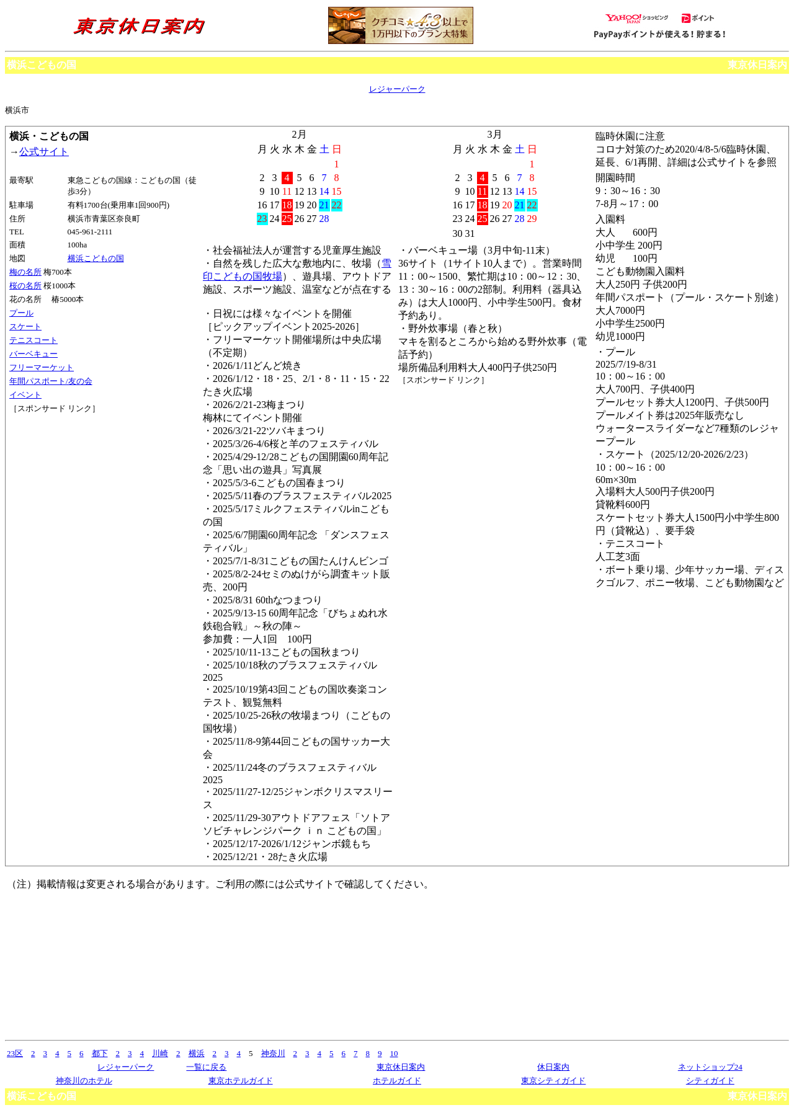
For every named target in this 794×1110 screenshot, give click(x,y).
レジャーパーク (397, 89)
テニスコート (33, 340)
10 (394, 1053)
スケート (25, 326)
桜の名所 (25, 285)
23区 (15, 1053)
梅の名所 (25, 272)
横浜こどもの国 (96, 258)
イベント (25, 394)
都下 (100, 1053)
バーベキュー (33, 353)
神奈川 (273, 1053)
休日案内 (553, 1067)
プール (21, 312)
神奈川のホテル (84, 1080)
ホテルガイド (397, 1080)
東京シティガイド (553, 1080)
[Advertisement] (65, 460)
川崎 (160, 1053)
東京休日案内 (757, 65)
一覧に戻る (206, 1067)
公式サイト (44, 151)
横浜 (197, 1053)
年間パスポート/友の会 (50, 381)
